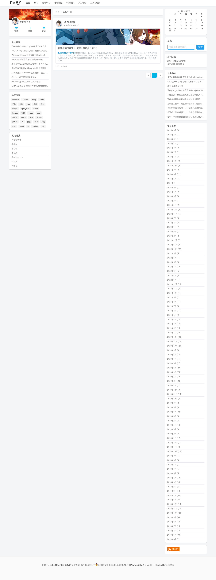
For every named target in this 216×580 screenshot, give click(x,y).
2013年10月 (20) (174, 513)
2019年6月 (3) (173, 416)
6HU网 (14, 162)
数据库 (14, 108)
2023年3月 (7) (173, 232)
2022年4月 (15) (173, 267)
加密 (43, 122)
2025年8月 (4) (173, 130)
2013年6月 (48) (173, 531)
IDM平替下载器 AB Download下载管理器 (29, 68)
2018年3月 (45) (173, 482)
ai (28, 126)
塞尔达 (39, 117)
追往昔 (14, 149)
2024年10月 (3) (173, 166)
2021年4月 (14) (173, 320)
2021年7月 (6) (173, 306)
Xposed (25, 100)
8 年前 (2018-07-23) (71, 25)
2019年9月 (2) (173, 403)
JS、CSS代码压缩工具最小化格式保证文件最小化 (33, 51)
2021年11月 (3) (173, 289)
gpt (43, 126)
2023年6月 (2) (173, 223)
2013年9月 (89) (173, 517)
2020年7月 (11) (173, 359)
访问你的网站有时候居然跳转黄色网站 (183, 99)
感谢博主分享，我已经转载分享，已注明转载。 (187, 104)
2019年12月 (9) (173, 390)
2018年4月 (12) (173, 478)
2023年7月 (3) (173, 218)
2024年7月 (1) (173, 179)
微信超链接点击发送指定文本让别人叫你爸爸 (31, 64)
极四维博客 (69, 22)
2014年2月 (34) (173, 496)
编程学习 (45, 3)
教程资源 (57, 3)
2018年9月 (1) (173, 456)
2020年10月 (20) (174, 346)
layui (38, 113)
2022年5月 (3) (173, 262)
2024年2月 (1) (173, 201)
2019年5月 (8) (173, 421)
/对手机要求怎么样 (175, 86)
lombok (15, 113)
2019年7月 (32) (173, 412)
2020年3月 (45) (173, 377)
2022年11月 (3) (173, 245)
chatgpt (35, 126)
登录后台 (171, 64)
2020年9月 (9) (173, 350)
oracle (31, 113)
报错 (23, 113)
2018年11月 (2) (173, 447)
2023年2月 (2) (173, 236)
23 (170, 29)
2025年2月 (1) (173, 152)
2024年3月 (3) (173, 196)
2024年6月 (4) (173, 183)
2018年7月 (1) (173, 465)
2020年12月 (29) (174, 337)
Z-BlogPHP (147, 565)
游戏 (31, 117)
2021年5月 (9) (173, 315)
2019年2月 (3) (173, 434)
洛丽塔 (14, 153)
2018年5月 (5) (173, 473)
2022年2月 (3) (173, 276)
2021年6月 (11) (173, 311)
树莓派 (14, 117)
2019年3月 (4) (173, 429)
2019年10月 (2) (173, 399)
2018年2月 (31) (173, 487)
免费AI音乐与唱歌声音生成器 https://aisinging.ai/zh (188, 77)
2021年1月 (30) (173, 333)
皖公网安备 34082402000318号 (112, 565)
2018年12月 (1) (173, 443)
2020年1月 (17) (173, 386)
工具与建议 (94, 3)
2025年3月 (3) (173, 148)
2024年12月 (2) (173, 161)
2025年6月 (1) (173, 139)
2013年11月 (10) (174, 509)
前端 (21, 104)
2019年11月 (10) (174, 394)
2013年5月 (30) (173, 535)
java (28, 104)
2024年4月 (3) (173, 192)
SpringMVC (25, 108)
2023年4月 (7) (173, 227)
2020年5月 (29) (173, 368)
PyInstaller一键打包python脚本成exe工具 (29, 46)
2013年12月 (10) (174, 504)
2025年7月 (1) (173, 135)
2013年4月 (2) (173, 539)
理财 (42, 104)
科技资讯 (69, 3)
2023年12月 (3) (173, 210)
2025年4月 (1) (173, 144)
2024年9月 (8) (173, 170)
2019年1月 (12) (173, 438)
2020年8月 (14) (173, 355)
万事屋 (14, 166)
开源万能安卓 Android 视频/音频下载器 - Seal (31, 73)
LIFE (35, 3)
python (14, 122)
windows (15, 100)
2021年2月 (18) (173, 328)
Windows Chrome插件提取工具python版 (28, 55)
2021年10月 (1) (173, 293)
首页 (27, 3)
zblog (34, 100)
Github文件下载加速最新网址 (24, 77)
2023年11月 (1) (173, 214)
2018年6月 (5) (173, 469)
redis (14, 126)
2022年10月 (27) (174, 249)
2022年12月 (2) (173, 240)
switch (23, 117)
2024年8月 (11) (173, 174)
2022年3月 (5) (173, 271)
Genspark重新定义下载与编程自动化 (27, 60)
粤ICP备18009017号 (85, 565)
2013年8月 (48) (173, 522)
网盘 (29, 122)
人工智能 (81, 3)
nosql (22, 126)
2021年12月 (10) (174, 284)
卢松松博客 (16, 140)
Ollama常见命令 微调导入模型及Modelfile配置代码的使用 (36, 86)
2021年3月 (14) (173, 324)
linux (36, 122)
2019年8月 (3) (173, 407)
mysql (35, 108)
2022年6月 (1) (173, 258)
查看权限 (180, 64)
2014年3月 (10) (173, 491)
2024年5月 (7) (173, 188)
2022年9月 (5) (173, 253)
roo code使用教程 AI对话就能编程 (26, 82)
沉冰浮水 (169, 565)
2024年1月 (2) (173, 205)
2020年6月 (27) (173, 363)
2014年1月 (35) (173, 500)
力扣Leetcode (17, 157)
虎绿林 (14, 144)
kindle (42, 100)
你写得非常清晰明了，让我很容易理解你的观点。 (188, 108)
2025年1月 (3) (173, 157)
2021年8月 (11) (173, 302)
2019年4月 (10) (173, 425)
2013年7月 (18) (173, 526)
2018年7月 (186, 11)
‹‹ (148, 75)
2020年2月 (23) (173, 381)
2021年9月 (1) (173, 297)
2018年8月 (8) (173, 460)
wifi (22, 122)
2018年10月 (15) (174, 451)
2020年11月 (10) (174, 342)
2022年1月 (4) (173, 280)
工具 (14, 104)
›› (160, 75)
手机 (35, 104)
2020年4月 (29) (173, 372)
